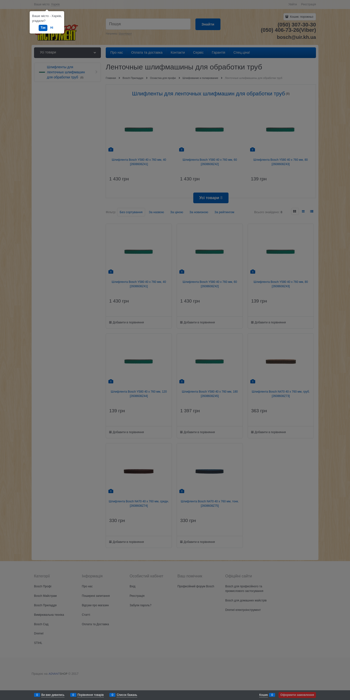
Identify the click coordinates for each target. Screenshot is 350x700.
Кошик (263, 695)
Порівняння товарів (91, 695)
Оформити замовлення (297, 695)
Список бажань (127, 695)
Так (43, 27)
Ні (51, 27)
